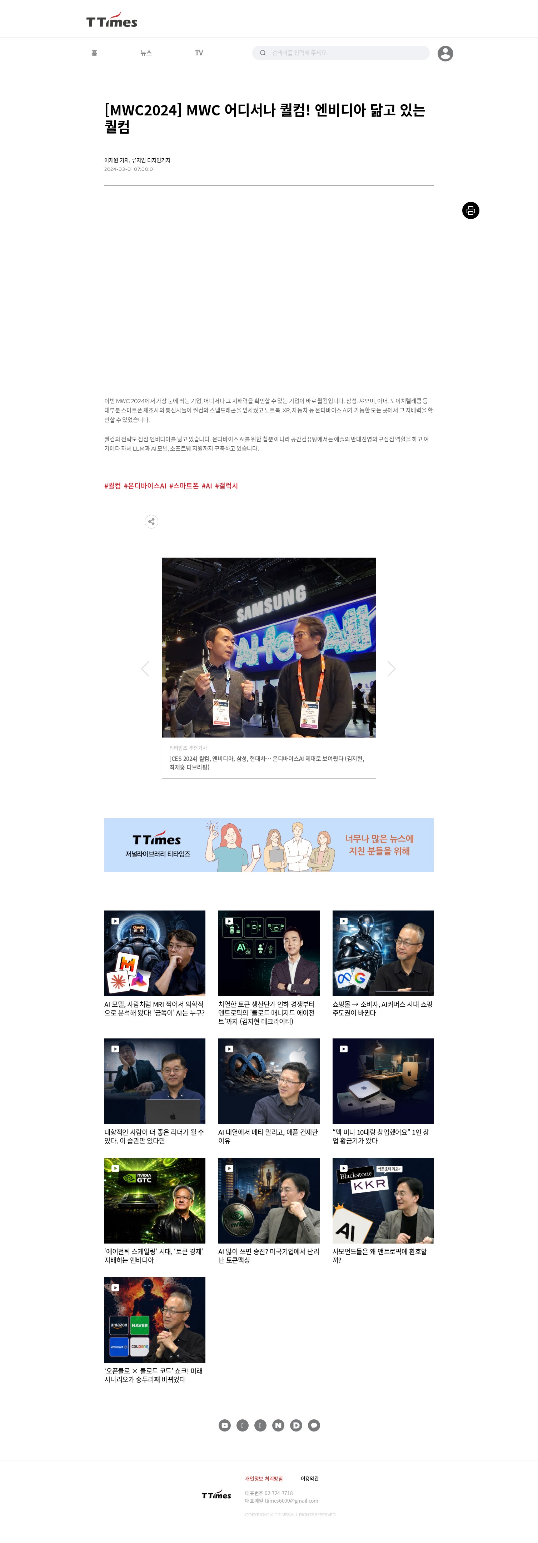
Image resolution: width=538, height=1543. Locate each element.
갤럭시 (228, 485)
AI (209, 485)
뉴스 (146, 52)
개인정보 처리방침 (264, 1478)
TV (199, 52)
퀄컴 (114, 485)
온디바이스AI (147, 485)
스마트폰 (186, 485)
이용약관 (310, 1478)
